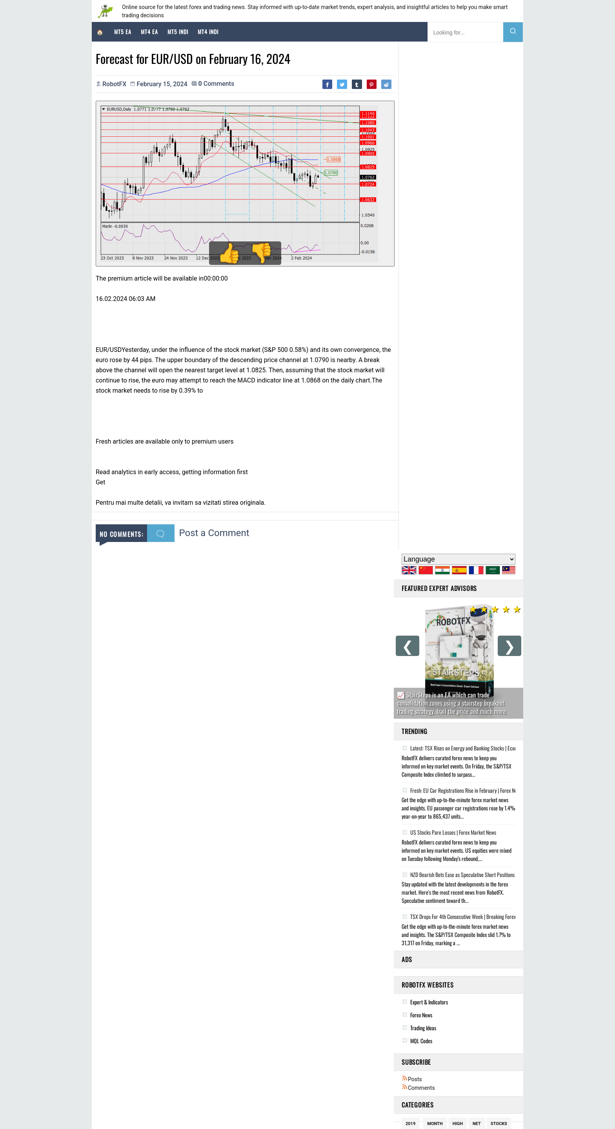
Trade (466, 671)
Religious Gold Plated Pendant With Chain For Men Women (309, 1022)
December (435, 657)
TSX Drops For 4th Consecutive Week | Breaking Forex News (464, 409)
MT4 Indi (208, 31)
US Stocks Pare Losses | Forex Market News (449, 325)
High (458, 616)
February (488, 726)
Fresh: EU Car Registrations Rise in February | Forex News (462, 283)
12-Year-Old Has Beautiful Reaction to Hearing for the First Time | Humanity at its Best (477, 1065)
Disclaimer (293, 1110)
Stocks (499, 616)
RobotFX (228, 1110)
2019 (410, 616)
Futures (497, 684)
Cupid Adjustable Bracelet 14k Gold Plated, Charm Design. (309, 1033)
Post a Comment (214, 530)
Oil (409, 671)
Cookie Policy (259, 1110)
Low (410, 657)
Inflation (444, 629)
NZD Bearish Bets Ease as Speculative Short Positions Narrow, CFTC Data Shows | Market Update (500, 367)
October (485, 657)
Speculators (441, 684)
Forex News (421, 507)
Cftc (470, 629)
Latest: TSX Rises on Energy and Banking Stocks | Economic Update (472, 241)
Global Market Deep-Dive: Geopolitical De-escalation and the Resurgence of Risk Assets (198, 1053)
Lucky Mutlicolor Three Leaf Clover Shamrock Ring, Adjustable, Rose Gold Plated (332, 1065)
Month (434, 616)
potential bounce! (427, 726)
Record (414, 739)
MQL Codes (421, 533)
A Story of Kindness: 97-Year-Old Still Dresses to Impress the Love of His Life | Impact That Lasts (486, 1033)
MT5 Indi (177, 31)
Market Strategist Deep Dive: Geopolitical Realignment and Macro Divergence (189, 1031)
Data (462, 726)
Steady (465, 698)
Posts (412, 572)
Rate (457, 643)
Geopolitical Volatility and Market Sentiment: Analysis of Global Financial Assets (190, 1074)
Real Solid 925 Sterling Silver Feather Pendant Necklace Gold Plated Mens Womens (335, 1044)
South (460, 712)
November (417, 698)
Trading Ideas (423, 520)
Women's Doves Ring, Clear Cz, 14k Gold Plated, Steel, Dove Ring (315, 1055)
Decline (491, 698)
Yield (411, 684)
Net (477, 616)
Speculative (436, 671)
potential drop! (424, 643)
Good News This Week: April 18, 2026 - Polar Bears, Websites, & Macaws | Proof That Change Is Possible (494, 1022)
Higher (435, 712)
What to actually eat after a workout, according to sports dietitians (457, 1055)
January (441, 739)
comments (216, 83)
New (461, 657)
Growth (415, 629)
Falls (412, 712)
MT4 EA (149, 31)
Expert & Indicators (429, 494)
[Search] (513, 32)
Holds (484, 712)
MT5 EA (122, 31)
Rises (472, 684)
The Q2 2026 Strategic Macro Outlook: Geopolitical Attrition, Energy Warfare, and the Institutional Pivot (215, 1063)
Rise (443, 698)
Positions (483, 643)
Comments (418, 580)
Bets (488, 671)
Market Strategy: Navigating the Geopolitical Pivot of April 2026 (175, 1042)
